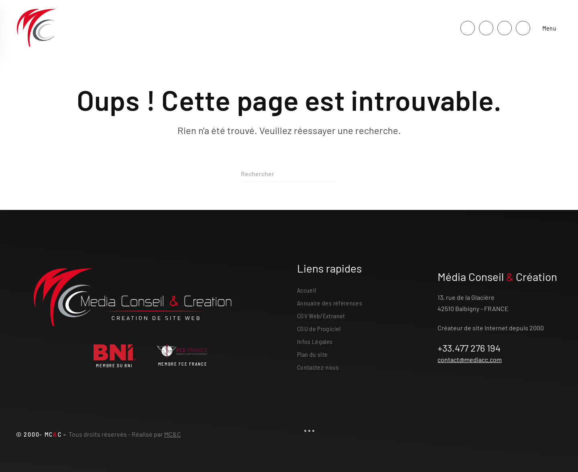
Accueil (306, 290)
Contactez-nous (318, 367)
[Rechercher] (289, 174)
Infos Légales (315, 341)
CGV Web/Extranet (321, 315)
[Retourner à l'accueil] (36, 28)
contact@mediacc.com (470, 359)
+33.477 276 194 (469, 348)
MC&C (172, 434)
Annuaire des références (329, 303)
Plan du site (312, 354)
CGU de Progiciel (319, 328)
